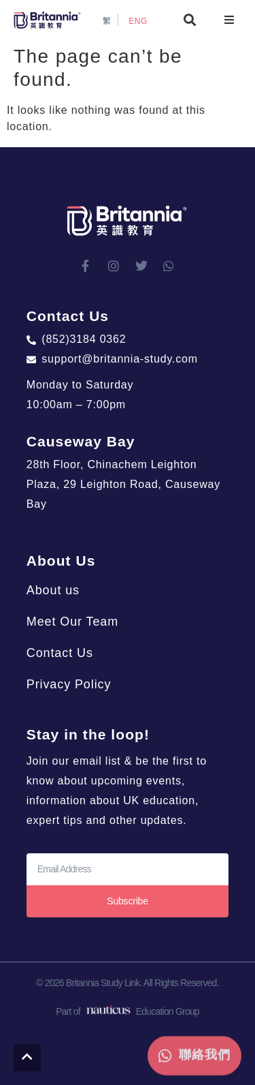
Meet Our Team (72, 621)
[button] (190, 20)
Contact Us (60, 653)
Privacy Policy (69, 684)
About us (53, 590)
